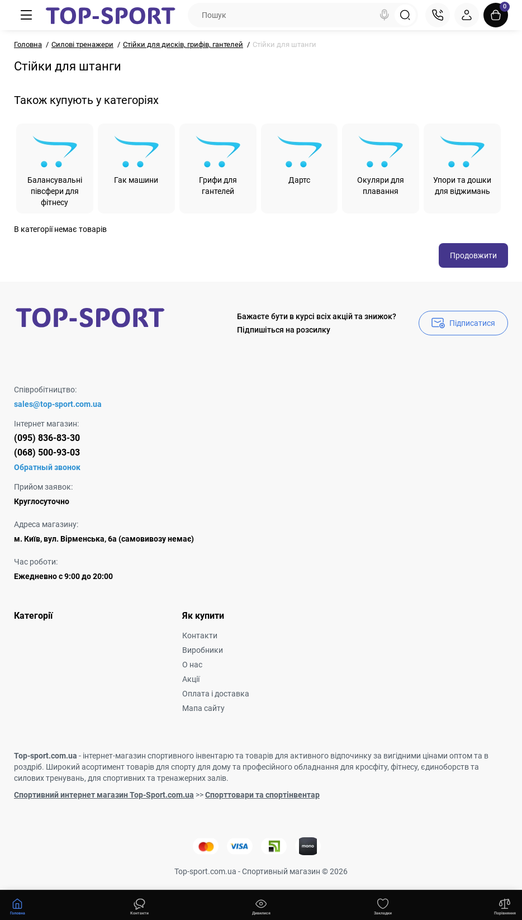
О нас (192, 664)
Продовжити (473, 255)
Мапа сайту (203, 708)
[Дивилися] (139, 905)
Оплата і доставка (215, 693)
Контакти (199, 635)
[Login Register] (466, 15)
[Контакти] (437, 15)
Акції (191, 679)
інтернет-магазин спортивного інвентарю (158, 755)
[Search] (384, 15)
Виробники (202, 650)
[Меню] (26, 15)
